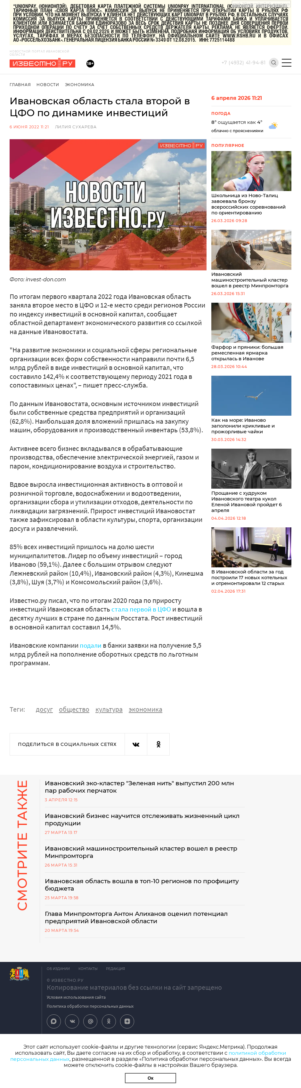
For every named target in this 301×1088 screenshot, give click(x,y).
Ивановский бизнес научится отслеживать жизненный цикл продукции (138, 820)
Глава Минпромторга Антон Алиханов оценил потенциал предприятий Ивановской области (143, 920)
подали (91, 645)
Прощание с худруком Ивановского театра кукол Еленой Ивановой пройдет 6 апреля (251, 486)
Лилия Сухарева (76, 126)
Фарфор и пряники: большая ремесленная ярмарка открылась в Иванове (251, 335)
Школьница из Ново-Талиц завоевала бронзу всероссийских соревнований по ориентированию (251, 184)
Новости (48, 84)
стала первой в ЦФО (142, 608)
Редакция (117, 972)
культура (109, 709)
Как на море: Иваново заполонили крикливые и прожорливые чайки (251, 409)
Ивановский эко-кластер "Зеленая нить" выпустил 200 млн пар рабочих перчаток (137, 787)
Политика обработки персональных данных (90, 1009)
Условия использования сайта (76, 1000)
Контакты (89, 972)
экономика (145, 709)
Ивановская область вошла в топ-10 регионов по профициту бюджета (127, 886)
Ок (150, 1078)
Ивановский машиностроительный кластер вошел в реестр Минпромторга (251, 261)
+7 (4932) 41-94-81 (244, 63)
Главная (20, 84)
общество (74, 709)
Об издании (58, 972)
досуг (44, 709)
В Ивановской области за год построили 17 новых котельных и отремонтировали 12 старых (251, 563)
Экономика (80, 84)
